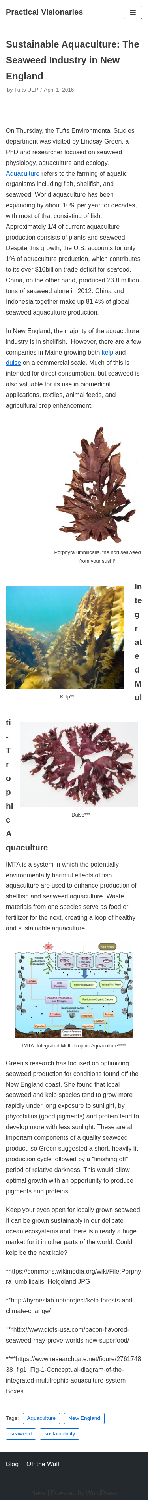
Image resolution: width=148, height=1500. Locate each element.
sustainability (59, 1434)
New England (84, 1418)
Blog (12, 1464)
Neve (38, 1493)
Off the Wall (42, 1464)
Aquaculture (22, 173)
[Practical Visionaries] (44, 12)
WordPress (101, 1493)
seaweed (21, 1434)
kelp (107, 352)
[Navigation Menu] (133, 12)
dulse (13, 362)
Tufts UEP (26, 90)
